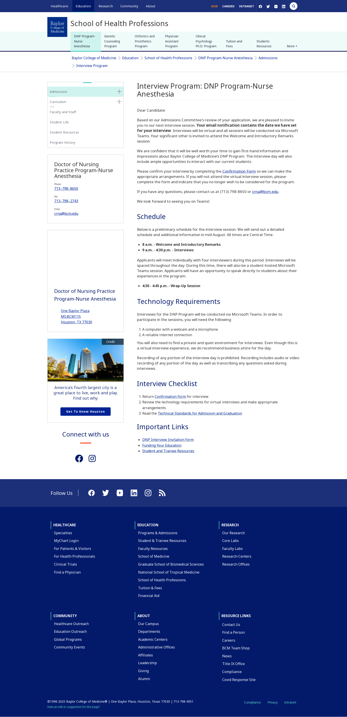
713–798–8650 (66, 188)
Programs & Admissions (157, 532)
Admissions (268, 57)
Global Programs (68, 639)
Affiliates (145, 655)
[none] (119, 91)
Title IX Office (233, 663)
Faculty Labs (232, 548)
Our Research (233, 532)
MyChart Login (66, 540)
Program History (62, 142)
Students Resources (264, 43)
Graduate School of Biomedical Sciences (171, 564)
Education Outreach (70, 631)
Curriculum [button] (58, 102)
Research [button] (105, 6)
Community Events (69, 647)
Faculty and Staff (63, 112)
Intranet (246, 6)
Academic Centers (153, 639)
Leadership (147, 662)
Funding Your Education (161, 445)
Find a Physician (67, 572)
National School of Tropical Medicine (168, 572)
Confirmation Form (239, 171)
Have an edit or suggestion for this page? (73, 707)
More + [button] (292, 46)
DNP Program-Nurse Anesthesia (84, 41)
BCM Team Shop (236, 648)
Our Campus (148, 623)
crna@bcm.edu (66, 213)
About (143, 615)
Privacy (273, 702)
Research (230, 524)
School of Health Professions (168, 57)
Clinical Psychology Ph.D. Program (206, 41)
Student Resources (64, 132)
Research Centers (236, 556)
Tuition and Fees (234, 43)
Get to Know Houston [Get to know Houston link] (85, 411)
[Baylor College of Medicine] (57, 27)
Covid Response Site (239, 679)
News (227, 656)
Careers (228, 6)
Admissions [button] (58, 92)
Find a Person (233, 632)
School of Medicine (153, 556)
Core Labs (230, 540)
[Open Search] (293, 6)
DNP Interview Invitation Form (168, 439)
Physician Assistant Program (172, 41)
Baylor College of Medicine (94, 57)
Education (130, 57)
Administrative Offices (156, 647)
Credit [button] (110, 342)
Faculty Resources (153, 548)
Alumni (144, 678)
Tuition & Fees (150, 587)
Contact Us (231, 624)
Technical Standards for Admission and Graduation (200, 413)
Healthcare (64, 524)
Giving (143, 670)
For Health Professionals (74, 556)
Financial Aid (148, 595)
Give (214, 6)
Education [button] (83, 6)
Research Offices (236, 564)
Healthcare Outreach (71, 623)
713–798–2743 (66, 200)
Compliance (232, 671)
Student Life (59, 122)
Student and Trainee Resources (168, 450)
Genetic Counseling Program (112, 41)
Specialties (63, 532)
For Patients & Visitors (72, 548)
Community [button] (129, 6)
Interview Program (92, 65)
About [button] (150, 6)
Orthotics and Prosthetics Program (145, 41)
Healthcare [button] (59, 6)
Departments (149, 631)
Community (65, 615)
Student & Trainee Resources (162, 540)
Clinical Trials (65, 564)
